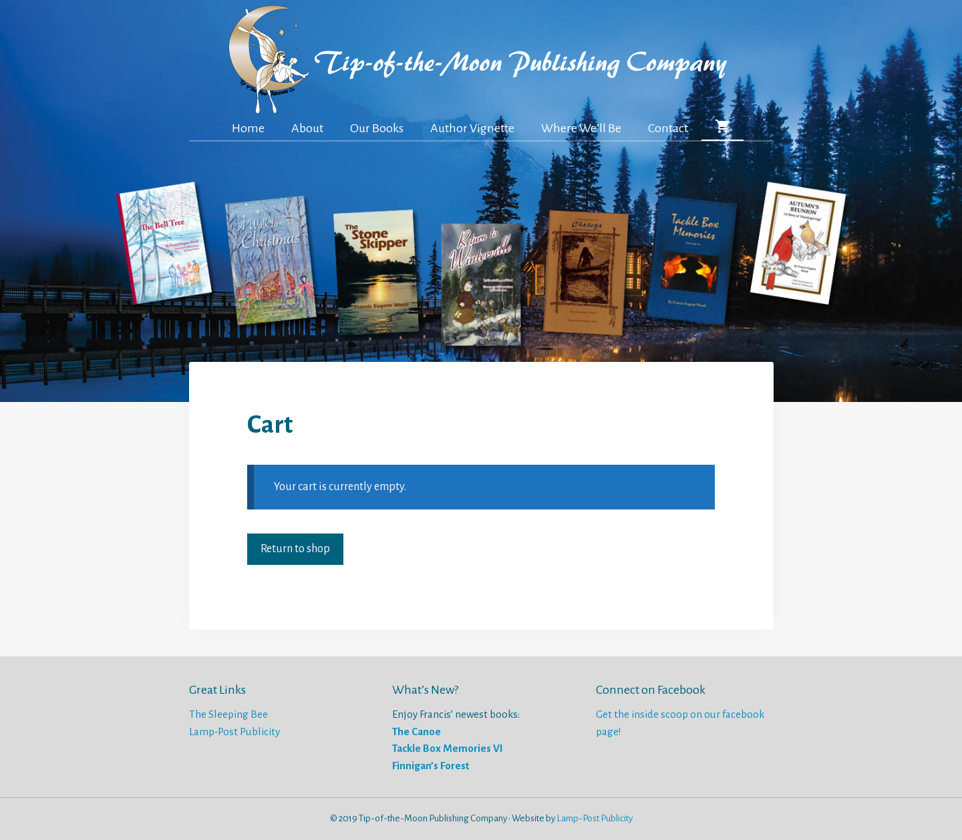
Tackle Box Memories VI (447, 748)
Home (248, 128)
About (307, 128)
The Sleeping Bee (228, 714)
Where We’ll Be (581, 128)
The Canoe (416, 731)
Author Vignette (472, 128)
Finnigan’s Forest (430, 765)
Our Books (377, 128)
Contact (668, 128)
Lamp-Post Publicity (234, 731)
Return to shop (295, 549)
